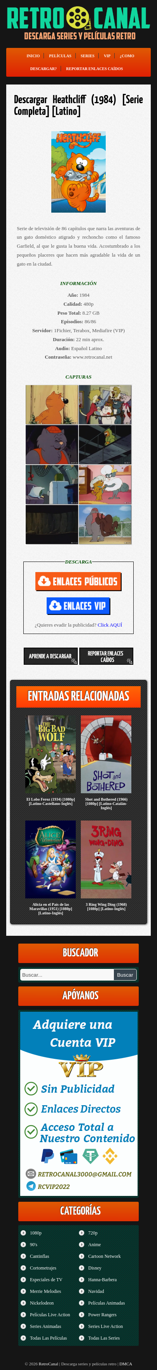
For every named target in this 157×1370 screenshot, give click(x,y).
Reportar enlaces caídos (94, 69)
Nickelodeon (42, 1303)
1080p (36, 1233)
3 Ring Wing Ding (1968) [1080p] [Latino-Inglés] (106, 906)
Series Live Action (105, 1326)
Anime (94, 1244)
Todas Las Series (104, 1338)
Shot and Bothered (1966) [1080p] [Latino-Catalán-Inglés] (106, 803)
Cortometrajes (43, 1268)
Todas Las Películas (48, 1338)
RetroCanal (48, 1363)
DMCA (125, 1363)
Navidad (96, 1291)
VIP (107, 56)
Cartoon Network (104, 1256)
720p (93, 1233)
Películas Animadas (106, 1303)
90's (33, 1244)
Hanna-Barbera (102, 1279)
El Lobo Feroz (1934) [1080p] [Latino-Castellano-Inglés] (50, 801)
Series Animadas (45, 1326)
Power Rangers (102, 1314)
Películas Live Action (50, 1314)
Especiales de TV (46, 1279)
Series (88, 56)
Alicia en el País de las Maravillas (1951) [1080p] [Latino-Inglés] (50, 908)
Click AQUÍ (110, 625)
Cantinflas (39, 1256)
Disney (94, 1268)
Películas (60, 56)
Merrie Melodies (45, 1291)
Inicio (33, 56)
